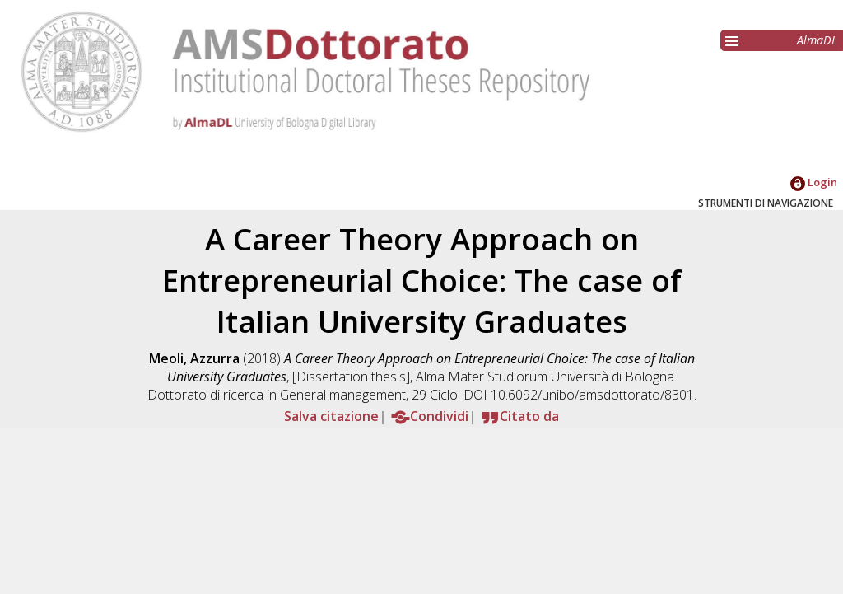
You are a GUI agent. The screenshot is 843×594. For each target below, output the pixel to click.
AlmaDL (817, 40)
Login (813, 182)
